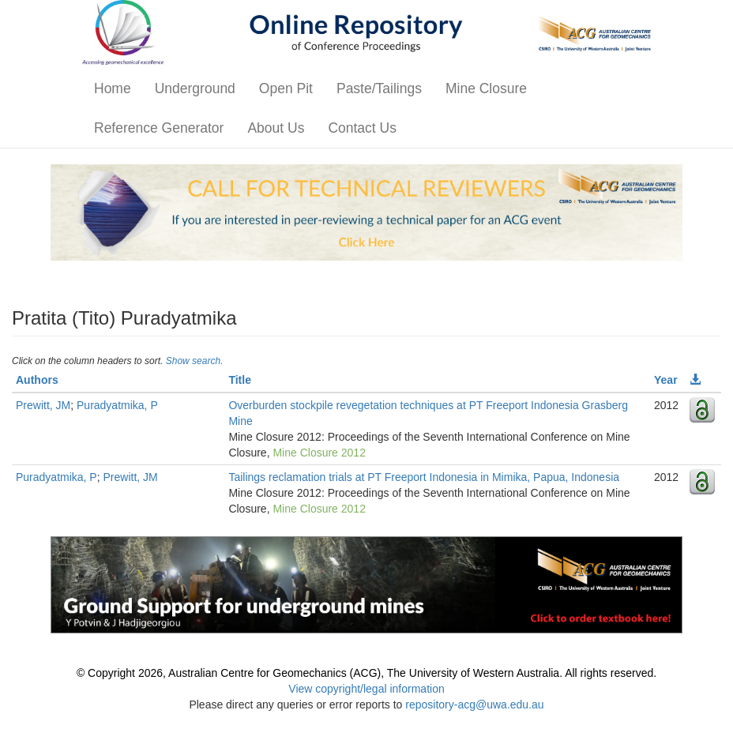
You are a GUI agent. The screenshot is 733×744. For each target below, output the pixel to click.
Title (239, 380)
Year (666, 380)
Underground (195, 88)
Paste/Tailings (379, 88)
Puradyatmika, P (117, 405)
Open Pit (286, 88)
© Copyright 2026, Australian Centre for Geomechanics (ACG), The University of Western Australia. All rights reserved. (366, 673)
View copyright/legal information (366, 688)
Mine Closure (486, 88)
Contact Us (362, 128)
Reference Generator (159, 128)
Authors (37, 380)
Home (112, 88)
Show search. (195, 360)
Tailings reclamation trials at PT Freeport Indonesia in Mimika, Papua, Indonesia (423, 477)
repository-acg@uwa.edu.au (474, 704)
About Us (275, 128)
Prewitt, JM (43, 405)
